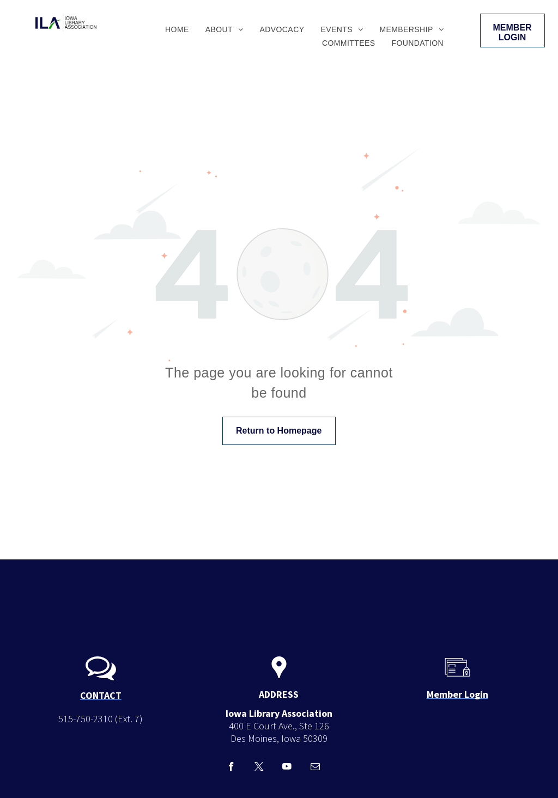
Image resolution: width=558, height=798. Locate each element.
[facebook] (231, 768)
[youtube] (287, 768)
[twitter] (259, 768)
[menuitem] (177, 29)
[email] (315, 768)
